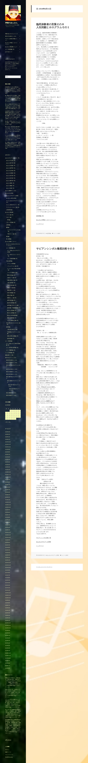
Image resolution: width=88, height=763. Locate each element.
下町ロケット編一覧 (11, 234)
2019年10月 (8, 628)
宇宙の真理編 (9, 261)
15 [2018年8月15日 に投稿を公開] (10, 414)
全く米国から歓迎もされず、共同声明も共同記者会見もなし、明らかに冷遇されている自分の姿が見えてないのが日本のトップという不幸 (12, 145)
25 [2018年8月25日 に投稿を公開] (17, 416)
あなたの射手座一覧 (10, 168)
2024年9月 (7, 479)
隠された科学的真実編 (12, 315)
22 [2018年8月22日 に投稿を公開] (10, 416)
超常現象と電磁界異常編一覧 (13, 307)
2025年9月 (7, 449)
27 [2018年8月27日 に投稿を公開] (6, 418)
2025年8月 (7, 452)
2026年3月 (7, 434)
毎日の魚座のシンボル (11, 395)
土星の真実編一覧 (11, 282)
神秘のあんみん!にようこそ (11, 33)
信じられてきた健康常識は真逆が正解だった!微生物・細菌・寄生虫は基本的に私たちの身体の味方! (13, 711)
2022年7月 (7, 545)
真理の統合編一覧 (11, 300)
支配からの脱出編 (11, 287)
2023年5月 (7, 519)
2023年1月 (7, 530)
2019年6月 (7, 638)
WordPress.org (9, 757)
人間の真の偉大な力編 (12, 329)
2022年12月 (8, 532)
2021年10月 (8, 567)
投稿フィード (8, 752)
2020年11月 (8, 595)
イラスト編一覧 (9, 214)
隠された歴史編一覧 (11, 310)
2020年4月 (7, 613)
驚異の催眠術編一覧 (11, 318)
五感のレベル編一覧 (11, 277)
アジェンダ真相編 (11, 263)
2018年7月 (7, 665)
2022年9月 (7, 540)
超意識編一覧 (40, 216)
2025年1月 (7, 469)
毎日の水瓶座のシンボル (11, 371)
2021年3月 (7, 585)
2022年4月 (7, 552)
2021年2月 (7, 587)
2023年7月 (7, 514)
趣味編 (7, 227)
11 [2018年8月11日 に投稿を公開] (17, 412)
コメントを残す (56, 233)
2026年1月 (7, 439)
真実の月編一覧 (10, 295)
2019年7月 (7, 635)
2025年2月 (7, 467)
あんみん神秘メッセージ (10, 241)
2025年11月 (8, 444)
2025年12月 (8, 442)
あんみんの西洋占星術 (11, 198)
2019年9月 (7, 630)
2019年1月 (7, 650)
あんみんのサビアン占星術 (12, 195)
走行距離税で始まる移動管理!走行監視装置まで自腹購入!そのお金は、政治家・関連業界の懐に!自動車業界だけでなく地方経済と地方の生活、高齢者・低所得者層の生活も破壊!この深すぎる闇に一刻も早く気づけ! (13, 724)
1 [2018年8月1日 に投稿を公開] (10, 410)
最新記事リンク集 (11, 290)
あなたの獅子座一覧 (10, 180)
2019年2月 (7, 648)
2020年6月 (7, 607)
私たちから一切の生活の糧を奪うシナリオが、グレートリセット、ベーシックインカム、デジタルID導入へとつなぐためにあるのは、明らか (12, 129)
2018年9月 (7, 660)
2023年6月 (7, 517)
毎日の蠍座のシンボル (11, 392)
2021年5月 (7, 580)
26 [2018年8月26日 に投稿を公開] (19, 416)
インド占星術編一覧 (9, 352)
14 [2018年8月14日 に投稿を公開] (8, 414)
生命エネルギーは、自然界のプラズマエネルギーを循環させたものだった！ (12, 691)
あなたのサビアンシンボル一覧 (12, 158)
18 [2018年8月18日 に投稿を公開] (17, 414)
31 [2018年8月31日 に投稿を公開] (15, 418)
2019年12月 (8, 623)
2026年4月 (7, 431)
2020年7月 (7, 605)
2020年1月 (7, 620)
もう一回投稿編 (8, 341)
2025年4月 (7, 462)
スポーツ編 (8, 217)
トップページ (40, 224)
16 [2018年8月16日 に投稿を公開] (13, 414)
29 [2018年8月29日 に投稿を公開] (10, 418)
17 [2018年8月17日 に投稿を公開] (15, 414)
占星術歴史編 (9, 209)
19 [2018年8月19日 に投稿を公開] (19, 414)
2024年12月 (8, 472)
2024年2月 (7, 497)
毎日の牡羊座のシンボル (11, 374)
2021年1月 (7, 590)
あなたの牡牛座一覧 (10, 175)
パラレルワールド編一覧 (12, 266)
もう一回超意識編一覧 (12, 258)
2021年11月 (8, 565)
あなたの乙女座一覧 (10, 160)
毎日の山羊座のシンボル (11, 369)
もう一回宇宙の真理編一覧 (12, 347)
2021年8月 (7, 572)
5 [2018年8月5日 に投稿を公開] (19, 410)
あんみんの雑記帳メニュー (11, 46)
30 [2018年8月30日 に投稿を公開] (13, 418)
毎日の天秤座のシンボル (11, 362)
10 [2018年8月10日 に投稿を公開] (15, 412)
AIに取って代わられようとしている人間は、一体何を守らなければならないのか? (12, 122)
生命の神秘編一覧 (11, 292)
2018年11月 (8, 655)
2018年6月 (7, 668)
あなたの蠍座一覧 (10, 185)
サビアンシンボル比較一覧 (43, 538)
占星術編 (8, 225)
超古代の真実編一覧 (11, 302)
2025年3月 (7, 464)
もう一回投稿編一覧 (9, 49)
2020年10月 (8, 597)
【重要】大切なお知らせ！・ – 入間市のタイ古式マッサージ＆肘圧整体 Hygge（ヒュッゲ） (12, 705)
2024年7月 (7, 484)
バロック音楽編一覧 (10, 222)
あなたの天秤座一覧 (10, 165)
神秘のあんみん (11, 22)
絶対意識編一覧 (10, 338)
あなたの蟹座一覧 (10, 183)
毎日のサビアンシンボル (10, 357)
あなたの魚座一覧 (10, 188)
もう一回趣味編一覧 (10, 350)
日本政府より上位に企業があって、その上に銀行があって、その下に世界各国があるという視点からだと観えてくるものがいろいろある (12, 90)
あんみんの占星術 (9, 193)
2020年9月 (7, 600)
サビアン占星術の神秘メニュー (11, 39)
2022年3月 (7, 555)
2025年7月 (7, 454)
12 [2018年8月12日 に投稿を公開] (19, 412)
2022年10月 (8, 537)
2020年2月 (7, 618)
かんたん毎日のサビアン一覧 (12, 204)
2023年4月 (7, 522)
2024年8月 (7, 482)
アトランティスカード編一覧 (12, 207)
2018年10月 (8, 658)
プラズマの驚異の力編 (12, 272)
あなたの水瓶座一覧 (10, 173)
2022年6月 (7, 547)
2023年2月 (7, 527)
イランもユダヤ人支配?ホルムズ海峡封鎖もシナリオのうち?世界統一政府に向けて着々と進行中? (12, 701)
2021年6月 (7, 577)
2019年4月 (7, 643)
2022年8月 (7, 542)
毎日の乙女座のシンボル (10, 36)
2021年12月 (8, 562)
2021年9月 (7, 570)
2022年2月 (7, 557)
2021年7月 (7, 575)
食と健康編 (8, 239)
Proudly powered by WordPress (44, 567)
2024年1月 (7, 499)
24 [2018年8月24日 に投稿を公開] (15, 416)
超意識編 (8, 327)
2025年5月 (7, 459)
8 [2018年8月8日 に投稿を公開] (10, 412)
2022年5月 (7, 550)
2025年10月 (8, 447)
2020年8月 (7, 602)
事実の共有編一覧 (11, 275)
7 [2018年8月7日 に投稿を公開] (8, 412)
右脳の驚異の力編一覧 (12, 280)
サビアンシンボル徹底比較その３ (55, 248)
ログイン (7, 749)
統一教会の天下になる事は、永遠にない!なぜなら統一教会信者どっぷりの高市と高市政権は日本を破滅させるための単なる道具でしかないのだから (13, 98)
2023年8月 (7, 512)
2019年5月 (7, 640)
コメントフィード (9, 754)
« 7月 (6, 422)
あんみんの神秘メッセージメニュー (11, 43)
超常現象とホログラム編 (12, 305)
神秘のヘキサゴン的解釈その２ (44, 401)
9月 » (9, 422)
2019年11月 (8, 625)
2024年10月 (8, 477)
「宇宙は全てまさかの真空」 (48, 387)
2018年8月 (7, 663)
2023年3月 (7, 525)
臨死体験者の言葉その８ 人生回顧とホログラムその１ (56, 25)
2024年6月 (7, 487)
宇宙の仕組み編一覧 (11, 285)
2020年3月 (7, 615)
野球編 (8, 219)
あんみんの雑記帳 (9, 212)
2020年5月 (7, 610)
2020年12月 (8, 592)
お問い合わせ (8, 740)
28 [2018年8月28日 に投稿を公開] (8, 418)
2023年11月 (8, 504)
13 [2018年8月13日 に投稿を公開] (6, 414)
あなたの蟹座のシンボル (10, 190)
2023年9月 (7, 509)
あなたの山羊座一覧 (10, 170)
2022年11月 (8, 535)
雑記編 (7, 236)
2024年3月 (7, 494)
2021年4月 (7, 582)
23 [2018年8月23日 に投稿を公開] (13, 416)
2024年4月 (7, 492)
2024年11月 (8, 474)
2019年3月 (7, 645)
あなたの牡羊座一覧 (10, 178)
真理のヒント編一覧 (11, 297)
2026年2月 (7, 436)
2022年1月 (7, 560)
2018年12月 (8, 653)
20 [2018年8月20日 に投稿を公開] (6, 416)
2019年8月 (7, 633)
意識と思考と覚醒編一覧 (12, 336)
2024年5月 (7, 489)
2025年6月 (7, 457)
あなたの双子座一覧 (10, 163)
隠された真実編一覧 (11, 313)
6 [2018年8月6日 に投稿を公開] (6, 412)
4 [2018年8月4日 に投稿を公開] (17, 410)
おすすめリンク (8, 51)
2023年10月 (8, 507)
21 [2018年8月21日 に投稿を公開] (8, 416)
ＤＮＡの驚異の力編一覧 (12, 320)
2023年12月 (8, 502)
